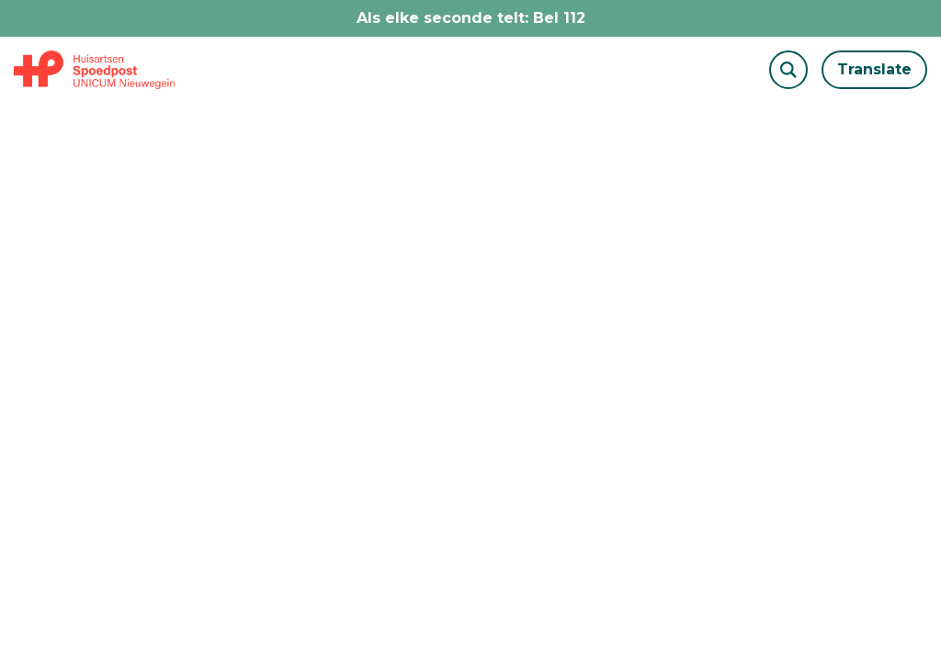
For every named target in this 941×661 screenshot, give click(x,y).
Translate (874, 69)
